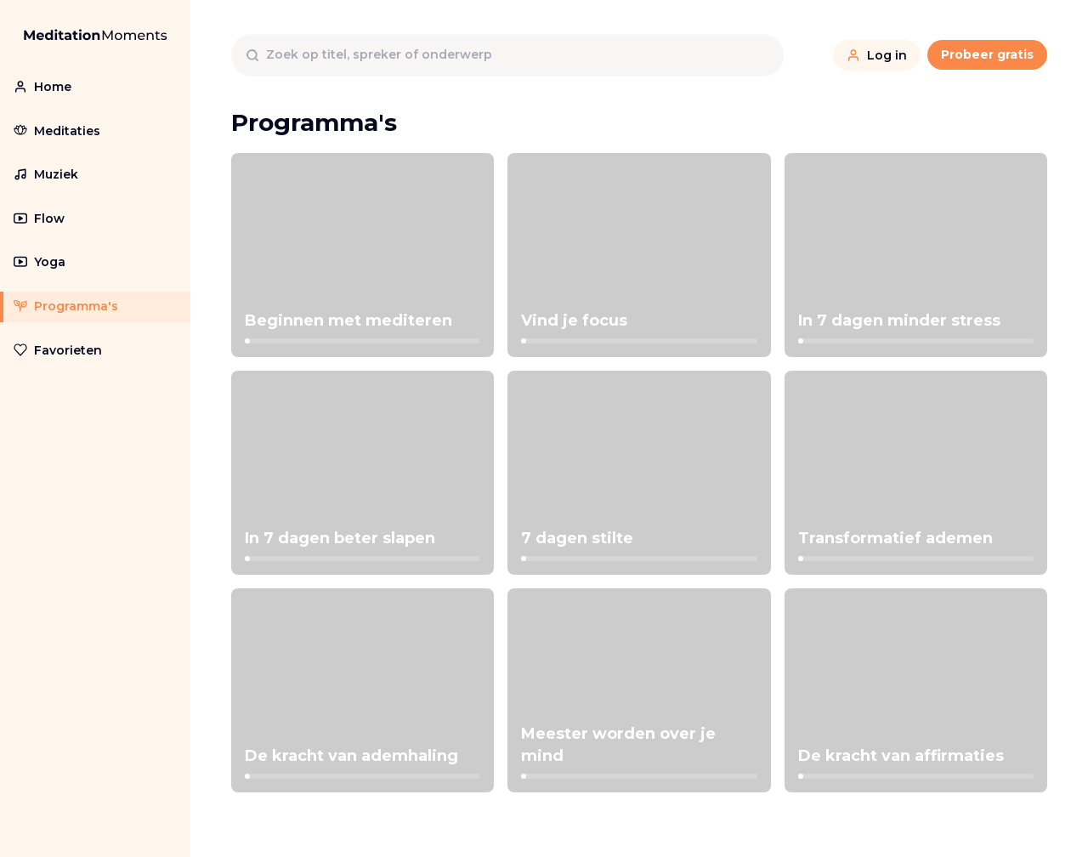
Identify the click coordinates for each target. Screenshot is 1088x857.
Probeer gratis (987, 54)
